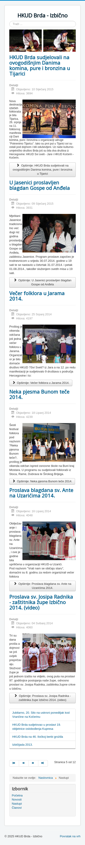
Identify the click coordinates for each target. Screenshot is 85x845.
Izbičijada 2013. (22, 744)
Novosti (17, 799)
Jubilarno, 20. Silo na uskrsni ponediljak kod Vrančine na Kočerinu (41, 714)
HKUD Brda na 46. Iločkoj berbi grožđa (37, 736)
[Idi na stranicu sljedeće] (33, 763)
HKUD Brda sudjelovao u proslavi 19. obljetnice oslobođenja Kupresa (36, 726)
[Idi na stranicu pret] (24, 763)
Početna (17, 795)
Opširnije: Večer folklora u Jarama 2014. (40, 383)
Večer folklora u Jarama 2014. (37, 296)
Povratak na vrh (70, 836)
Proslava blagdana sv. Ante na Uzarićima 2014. (41, 493)
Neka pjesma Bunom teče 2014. (39, 394)
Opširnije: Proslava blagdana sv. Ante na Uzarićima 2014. (42, 586)
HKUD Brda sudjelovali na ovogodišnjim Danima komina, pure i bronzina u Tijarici (39, 65)
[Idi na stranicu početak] (14, 763)
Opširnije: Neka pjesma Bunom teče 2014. (42, 481)
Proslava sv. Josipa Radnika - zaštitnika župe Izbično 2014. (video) (41, 602)
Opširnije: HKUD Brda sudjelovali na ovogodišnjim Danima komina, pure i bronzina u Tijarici (42, 169)
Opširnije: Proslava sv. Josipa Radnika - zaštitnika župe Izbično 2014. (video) (42, 698)
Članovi (17, 807)
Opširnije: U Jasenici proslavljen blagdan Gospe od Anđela (42, 282)
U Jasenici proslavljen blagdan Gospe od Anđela (39, 185)
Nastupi (17, 803)
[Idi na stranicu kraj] (43, 763)
